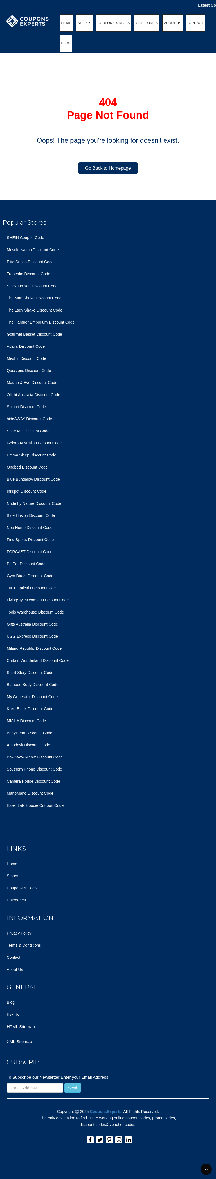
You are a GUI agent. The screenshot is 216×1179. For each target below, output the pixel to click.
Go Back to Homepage (108, 168)
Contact (13, 957)
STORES (84, 23)
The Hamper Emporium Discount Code (41, 322)
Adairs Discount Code (26, 346)
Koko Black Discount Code (30, 709)
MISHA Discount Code (26, 721)
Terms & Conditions (24, 945)
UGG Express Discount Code (32, 636)
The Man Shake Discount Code (34, 298)
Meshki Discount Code (26, 358)
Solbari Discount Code (26, 407)
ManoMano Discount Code (30, 793)
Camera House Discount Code (33, 781)
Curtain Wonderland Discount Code (38, 660)
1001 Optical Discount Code (31, 588)
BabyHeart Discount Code (29, 733)
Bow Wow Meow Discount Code (35, 757)
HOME (66, 23)
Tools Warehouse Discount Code (35, 612)
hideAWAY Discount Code (29, 419)
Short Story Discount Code (30, 672)
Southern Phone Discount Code (34, 769)
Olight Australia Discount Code (33, 394)
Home (12, 864)
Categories (16, 900)
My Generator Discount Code (32, 696)
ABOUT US (172, 23)
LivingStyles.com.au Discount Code (38, 600)
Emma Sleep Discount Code (31, 455)
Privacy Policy (19, 933)
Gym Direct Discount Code (30, 576)
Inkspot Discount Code (26, 491)
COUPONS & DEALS (114, 23)
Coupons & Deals (22, 888)
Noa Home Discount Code (30, 527)
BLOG (66, 43)
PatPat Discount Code (26, 564)
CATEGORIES (147, 23)
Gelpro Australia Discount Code (34, 443)
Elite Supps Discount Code (30, 262)
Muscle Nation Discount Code (32, 249)
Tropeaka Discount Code (28, 274)
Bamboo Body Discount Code (32, 684)
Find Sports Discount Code (30, 539)
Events (13, 1014)
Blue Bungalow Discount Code (33, 479)
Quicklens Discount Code (29, 370)
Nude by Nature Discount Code (34, 503)
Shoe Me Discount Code (28, 431)
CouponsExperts (105, 1111)
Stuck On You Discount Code (32, 286)
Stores (12, 876)
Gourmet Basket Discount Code (34, 334)
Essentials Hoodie (22, 805)
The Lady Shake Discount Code (34, 310)
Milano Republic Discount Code (34, 648)
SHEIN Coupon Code (25, 237)
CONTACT (195, 23)
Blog (11, 1002)
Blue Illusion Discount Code (31, 515)
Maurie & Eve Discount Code (32, 382)
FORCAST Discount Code (29, 551)
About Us (15, 969)
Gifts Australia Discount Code (32, 624)
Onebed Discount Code (27, 467)
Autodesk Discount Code (28, 745)
